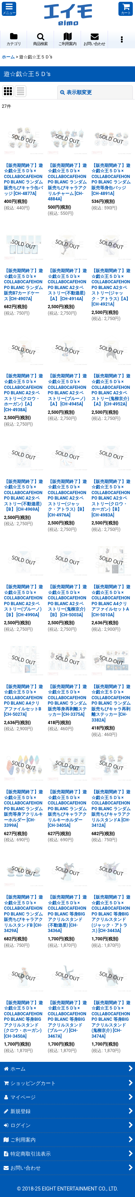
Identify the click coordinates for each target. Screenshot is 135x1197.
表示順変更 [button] (76, 92)
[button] (9, 9)
